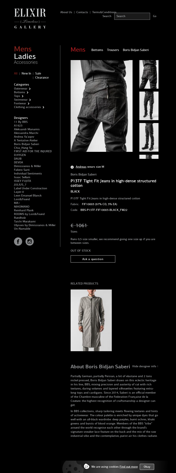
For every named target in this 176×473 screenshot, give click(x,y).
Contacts (82, 12)
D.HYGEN (20, 155)
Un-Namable (22, 228)
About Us (66, 12)
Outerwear (20, 88)
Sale (38, 73)
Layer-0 (19, 192)
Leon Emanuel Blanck (28, 195)
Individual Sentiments (28, 173)
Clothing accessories (27, 107)
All (15, 73)
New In (26, 73)
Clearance (42, 77)
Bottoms (19, 92)
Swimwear (21, 99)
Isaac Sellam (22, 177)
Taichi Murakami (25, 221)
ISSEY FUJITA (22, 181)
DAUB (18, 158)
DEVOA (18, 162)
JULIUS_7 (20, 184)
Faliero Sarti (22, 170)
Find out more (129, 466)
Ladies (25, 56)
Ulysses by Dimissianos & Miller (35, 225)
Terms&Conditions (104, 12)
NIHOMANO (21, 206)
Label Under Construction (30, 188)
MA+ (17, 203)
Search (107, 16)
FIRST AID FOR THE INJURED (33, 151)
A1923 (18, 125)
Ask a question (93, 259)
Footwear (20, 103)
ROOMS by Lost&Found (29, 214)
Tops (17, 96)
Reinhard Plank (24, 210)
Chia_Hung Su (23, 148)
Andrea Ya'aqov (24, 136)
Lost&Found (22, 199)
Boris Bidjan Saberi (26, 144)
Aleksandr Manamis (27, 129)
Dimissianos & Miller (27, 166)
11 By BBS (21, 122)
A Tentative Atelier (26, 140)
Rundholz (20, 218)
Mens (23, 48)
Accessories (26, 62)
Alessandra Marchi (26, 133)
